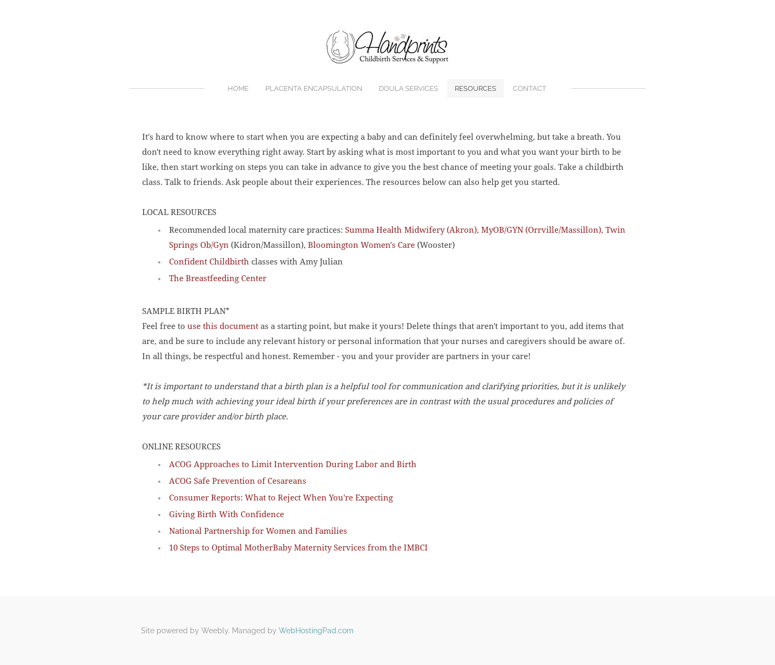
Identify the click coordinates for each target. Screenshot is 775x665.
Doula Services (408, 88)
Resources (475, 88)
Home (238, 88)
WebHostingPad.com (316, 630)
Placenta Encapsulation (313, 88)
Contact (529, 88)
